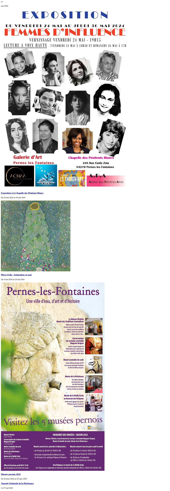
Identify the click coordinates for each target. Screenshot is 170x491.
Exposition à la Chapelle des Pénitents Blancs (22, 193)
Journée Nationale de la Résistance (17, 483)
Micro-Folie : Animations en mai (16, 275)
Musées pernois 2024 (10, 474)
